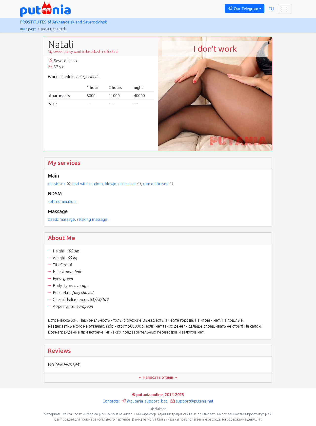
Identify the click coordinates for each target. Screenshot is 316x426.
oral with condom (87, 183)
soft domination (62, 201)
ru (271, 8)
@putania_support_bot (144, 401)
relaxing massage (92, 219)
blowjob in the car (120, 183)
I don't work (215, 48)
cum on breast (155, 183)
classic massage (61, 219)
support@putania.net (192, 401)
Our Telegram (243, 8)
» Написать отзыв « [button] (158, 377)
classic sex (56, 183)
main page (28, 29)
